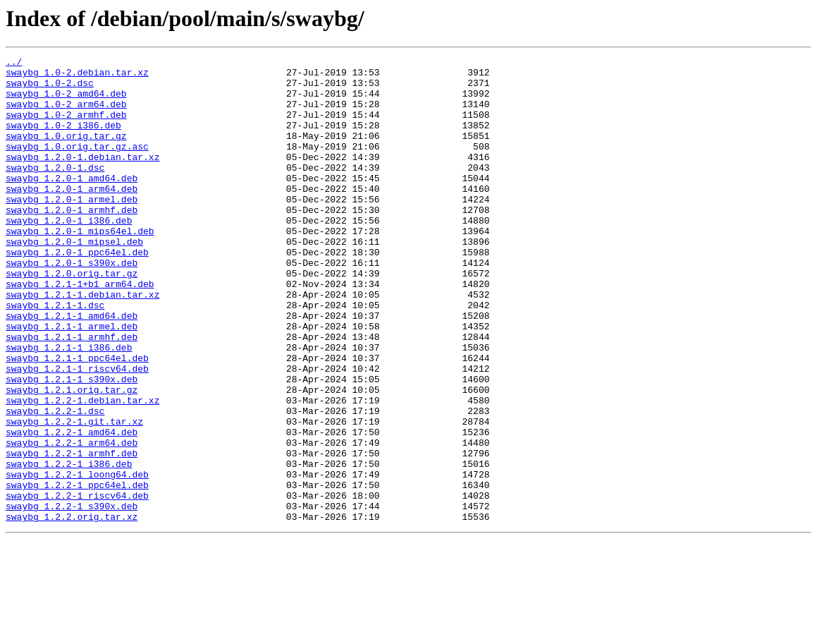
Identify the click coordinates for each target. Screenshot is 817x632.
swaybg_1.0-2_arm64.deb (66, 114)
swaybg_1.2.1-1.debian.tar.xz (82, 342)
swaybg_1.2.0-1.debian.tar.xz (82, 177)
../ (14, 63)
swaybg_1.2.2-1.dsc (55, 482)
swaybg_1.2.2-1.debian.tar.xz (82, 469)
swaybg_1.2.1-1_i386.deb (69, 406)
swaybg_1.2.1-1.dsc (55, 355)
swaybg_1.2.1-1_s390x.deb (71, 444)
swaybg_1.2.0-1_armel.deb (71, 228)
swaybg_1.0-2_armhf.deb (66, 127)
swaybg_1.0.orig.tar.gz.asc (77, 165)
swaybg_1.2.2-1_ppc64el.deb (77, 571)
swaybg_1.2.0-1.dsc (55, 190)
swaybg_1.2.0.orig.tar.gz (71, 317)
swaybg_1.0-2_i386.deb (63, 139)
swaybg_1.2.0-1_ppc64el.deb (77, 292)
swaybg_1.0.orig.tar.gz (66, 152)
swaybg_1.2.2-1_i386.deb (69, 546)
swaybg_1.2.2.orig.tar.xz (71, 609)
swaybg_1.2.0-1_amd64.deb (71, 203)
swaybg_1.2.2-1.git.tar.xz (74, 495)
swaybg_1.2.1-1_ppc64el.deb (77, 419)
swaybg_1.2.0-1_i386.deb (69, 254)
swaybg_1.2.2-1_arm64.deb (71, 520)
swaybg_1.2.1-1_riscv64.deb (77, 431)
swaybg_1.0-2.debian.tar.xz (77, 76)
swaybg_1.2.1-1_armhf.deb (71, 393)
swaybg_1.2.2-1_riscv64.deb (77, 584)
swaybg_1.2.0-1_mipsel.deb (74, 279)
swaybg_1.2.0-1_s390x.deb (71, 304)
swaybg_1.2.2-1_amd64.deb (71, 508)
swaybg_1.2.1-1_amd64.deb (71, 368)
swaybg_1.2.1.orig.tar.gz (71, 457)
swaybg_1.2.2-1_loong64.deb (77, 558)
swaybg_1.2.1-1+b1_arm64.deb (80, 330)
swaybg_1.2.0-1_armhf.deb (71, 241)
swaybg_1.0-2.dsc (50, 89)
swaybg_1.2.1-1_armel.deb (71, 381)
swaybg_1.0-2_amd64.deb (66, 101)
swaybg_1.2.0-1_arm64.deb (71, 215)
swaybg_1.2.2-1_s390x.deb (71, 596)
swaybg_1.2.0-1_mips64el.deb (80, 266)
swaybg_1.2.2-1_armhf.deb (71, 533)
